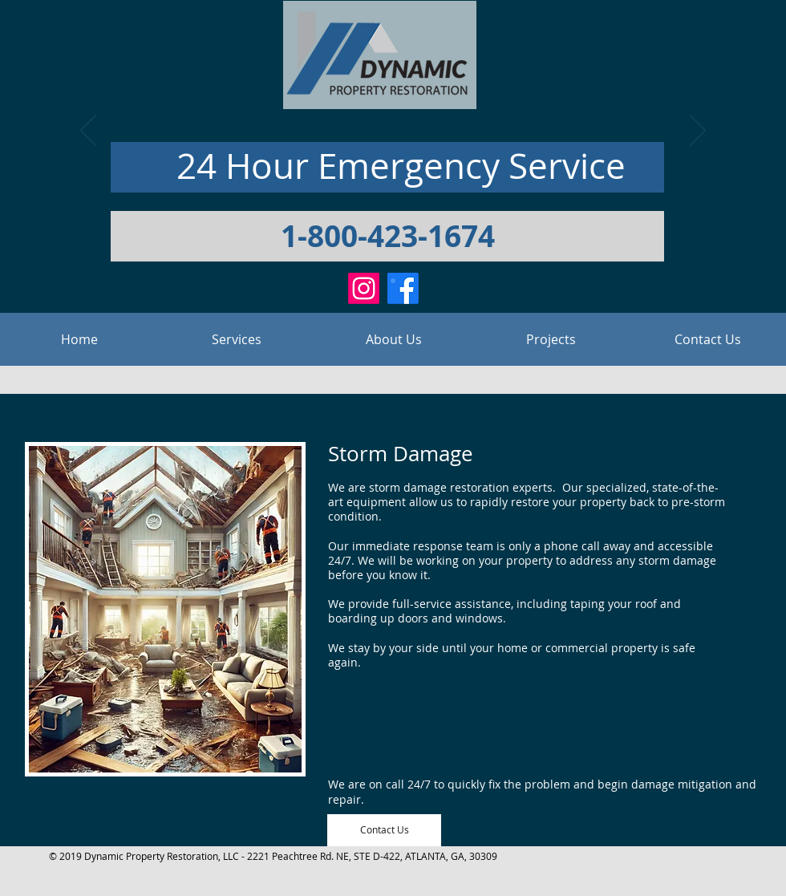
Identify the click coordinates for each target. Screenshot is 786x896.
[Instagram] (363, 288)
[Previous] (88, 131)
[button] (236, 339)
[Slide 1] (393, 280)
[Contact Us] (384, 830)
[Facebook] (403, 288)
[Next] (698, 131)
